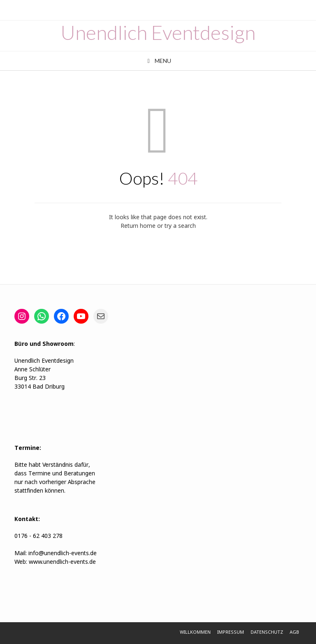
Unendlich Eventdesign (158, 32)
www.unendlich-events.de (61, 562)
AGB (294, 632)
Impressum (230, 632)
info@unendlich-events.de (62, 553)
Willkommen (195, 632)
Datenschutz (267, 632)
